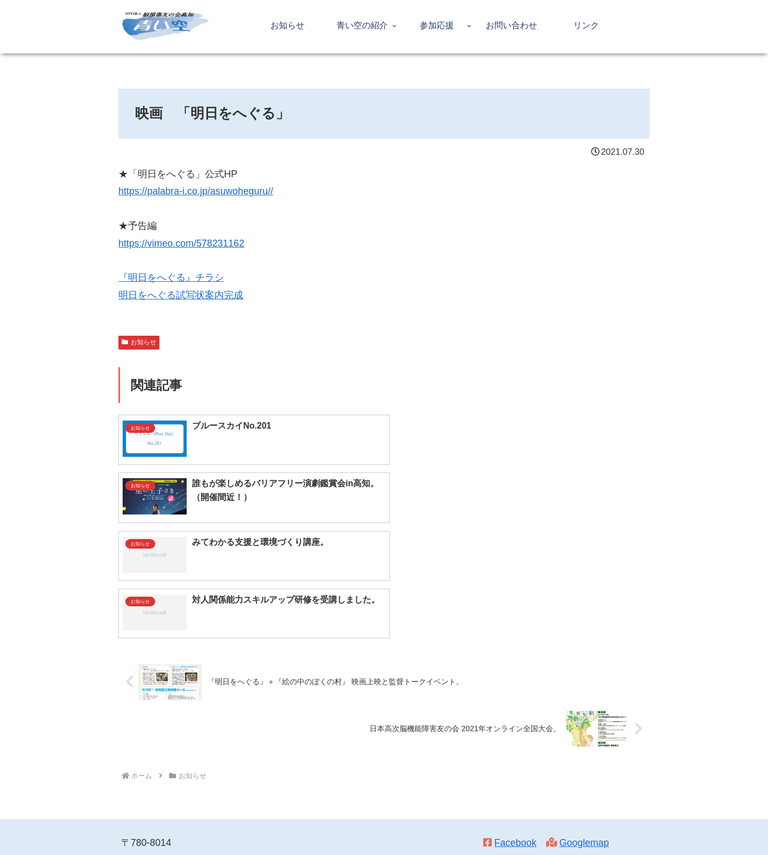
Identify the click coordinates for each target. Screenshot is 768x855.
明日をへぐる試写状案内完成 (180, 295)
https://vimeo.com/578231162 (181, 243)
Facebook (515, 728)
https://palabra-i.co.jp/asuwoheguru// (195, 191)
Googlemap (584, 728)
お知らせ (139, 342)
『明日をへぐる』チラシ (171, 277)
